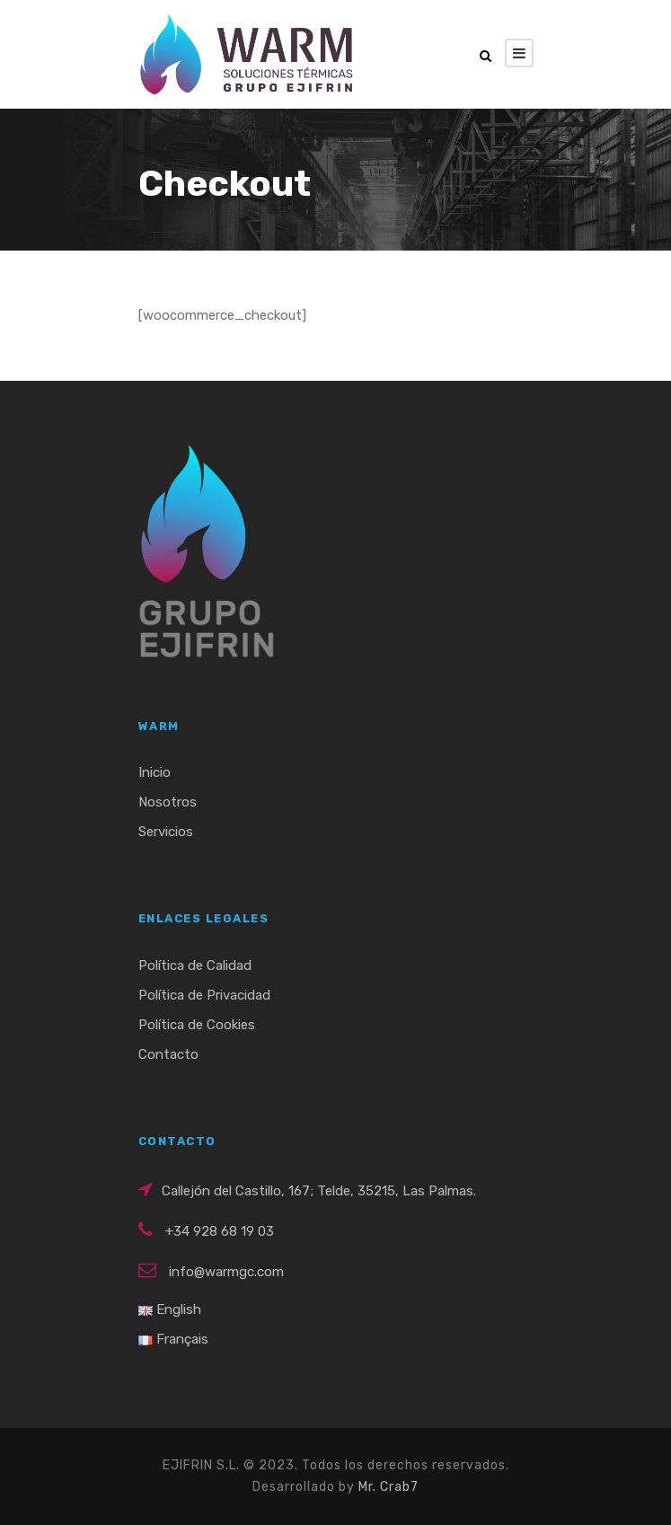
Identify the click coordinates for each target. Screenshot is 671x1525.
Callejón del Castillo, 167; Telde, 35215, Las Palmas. (319, 1191)
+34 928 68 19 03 (219, 1231)
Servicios (165, 832)
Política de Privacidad (204, 995)
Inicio (154, 772)
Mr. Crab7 (388, 1486)
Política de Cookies (196, 1025)
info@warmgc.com (226, 1272)
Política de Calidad (195, 965)
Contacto (168, 1054)
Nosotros (167, 802)
